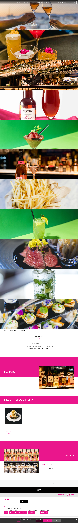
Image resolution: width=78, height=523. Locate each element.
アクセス (54, 2)
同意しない (57, 520)
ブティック (48, 2)
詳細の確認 (19, 521)
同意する (47, 520)
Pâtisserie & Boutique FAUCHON (53, 483)
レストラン (33, 2)
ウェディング (38, 2)
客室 (29, 2)
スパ (51, 2)
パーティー (43, 2)
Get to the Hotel (23, 501)
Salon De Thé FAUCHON (41, 483)
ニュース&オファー (24, 2)
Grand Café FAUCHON (23, 483)
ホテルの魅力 (18, 2)
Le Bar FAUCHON (32, 483)
